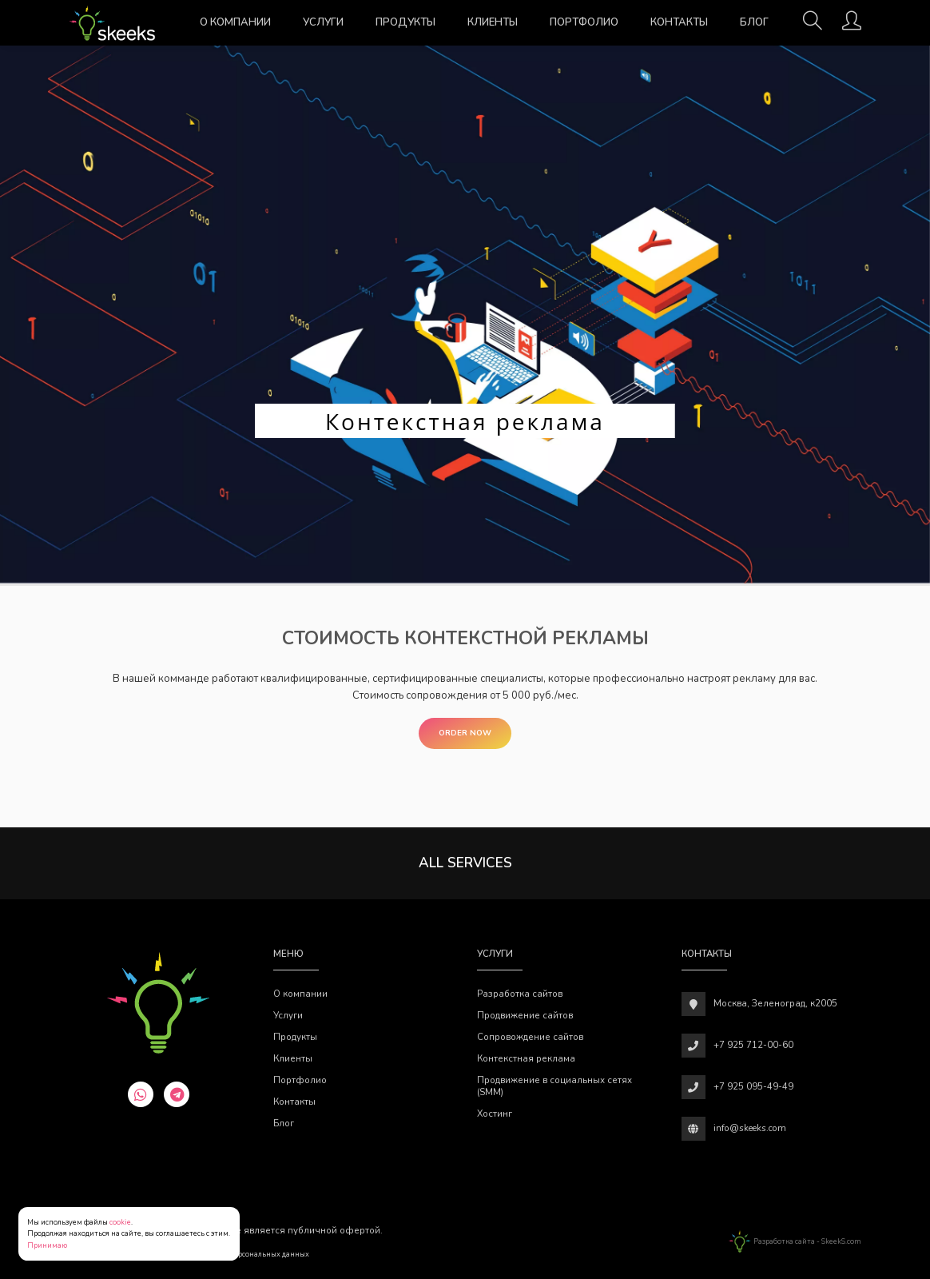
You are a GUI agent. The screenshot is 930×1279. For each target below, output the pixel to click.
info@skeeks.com (749, 1128)
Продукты (405, 22)
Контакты (679, 22)
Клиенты (492, 22)
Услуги (323, 22)
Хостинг (494, 1113)
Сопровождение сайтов (530, 1036)
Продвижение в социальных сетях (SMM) (554, 1086)
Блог (754, 22)
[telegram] (176, 1094)
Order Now (465, 732)
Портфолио (584, 22)
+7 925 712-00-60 (753, 1044)
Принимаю (47, 1245)
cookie (120, 1222)
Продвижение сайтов (525, 1015)
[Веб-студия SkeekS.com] (112, 23)
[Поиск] (812, 25)
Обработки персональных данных (249, 1254)
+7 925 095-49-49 (753, 1086)
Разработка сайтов (519, 993)
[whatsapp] (140, 1094)
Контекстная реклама (526, 1058)
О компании (235, 22)
